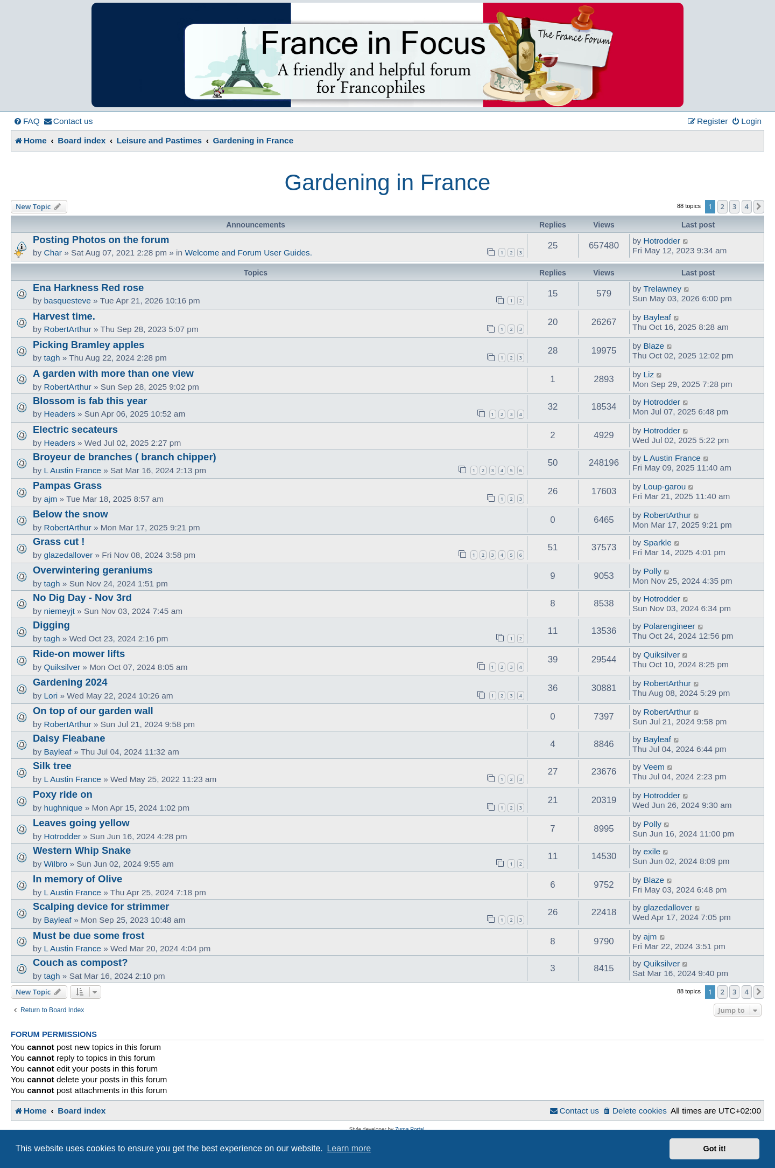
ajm (51, 498)
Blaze (654, 345)
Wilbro (56, 863)
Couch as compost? (80, 962)
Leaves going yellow (81, 822)
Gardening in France (388, 182)
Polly (652, 571)
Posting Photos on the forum (101, 239)
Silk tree (52, 765)
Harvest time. (64, 316)
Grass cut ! (58, 541)
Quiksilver (62, 667)
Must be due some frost (88, 935)
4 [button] (747, 206)
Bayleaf (657, 317)
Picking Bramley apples (88, 344)
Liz (649, 374)
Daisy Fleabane (69, 738)
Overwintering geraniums (93, 570)
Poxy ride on (63, 794)
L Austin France (72, 470)
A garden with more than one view (113, 373)
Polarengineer (669, 626)
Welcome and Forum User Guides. (248, 252)
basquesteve (67, 300)
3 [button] (734, 206)
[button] (758, 206)
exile (652, 851)
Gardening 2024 (70, 682)
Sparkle (658, 542)
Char (53, 252)
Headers (59, 413)
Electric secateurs (75, 429)
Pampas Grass (67, 485)
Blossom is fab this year (90, 400)
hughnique (63, 807)
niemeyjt (59, 611)
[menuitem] (26, 121)
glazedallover (68, 554)
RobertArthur (67, 329)
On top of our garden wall (93, 710)
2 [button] (722, 206)
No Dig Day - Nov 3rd (82, 597)
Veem (654, 766)
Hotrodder (662, 240)
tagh (52, 357)
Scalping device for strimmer (101, 906)
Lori (51, 695)
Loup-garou (665, 486)
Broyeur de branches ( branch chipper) (124, 456)
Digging (51, 625)
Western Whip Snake (82, 850)
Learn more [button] (349, 1148)
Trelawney (662, 288)
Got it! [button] (714, 1148)
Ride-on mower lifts (79, 653)
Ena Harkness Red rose (88, 287)
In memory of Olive (77, 878)
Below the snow (70, 514)
